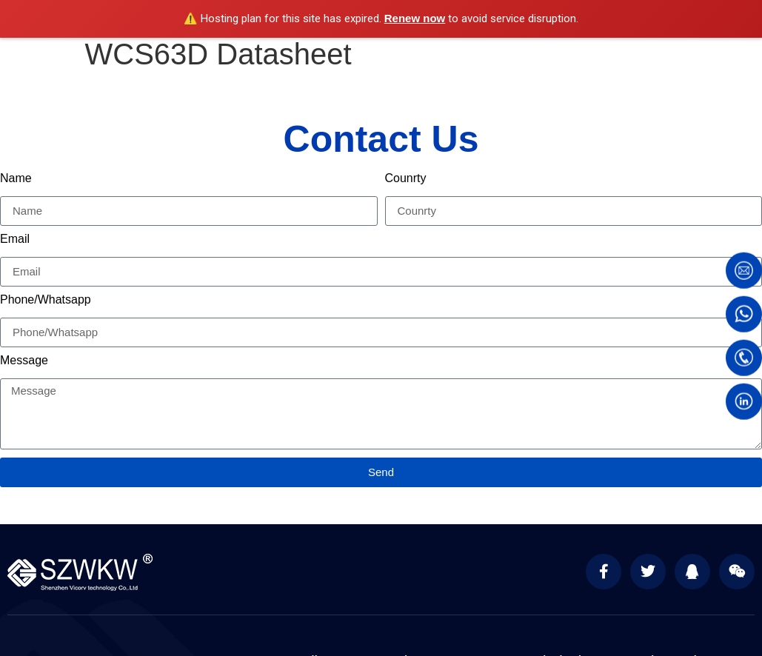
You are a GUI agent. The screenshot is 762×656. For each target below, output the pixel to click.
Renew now (415, 18)
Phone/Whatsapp (45, 300)
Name (16, 178)
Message (24, 361)
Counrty (406, 178)
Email (15, 239)
